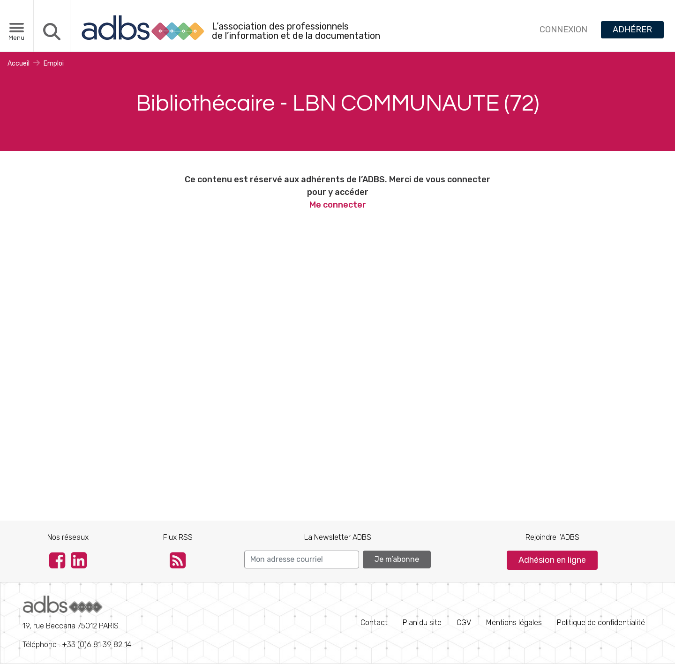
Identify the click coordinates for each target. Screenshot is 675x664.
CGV (464, 622)
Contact (374, 622)
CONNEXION (563, 29)
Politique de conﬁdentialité (601, 622)
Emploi (54, 63)
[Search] (301, 559)
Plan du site (422, 622)
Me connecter (337, 205)
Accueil (19, 63)
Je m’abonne (397, 559)
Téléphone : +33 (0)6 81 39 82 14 (76, 622)
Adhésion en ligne (552, 560)
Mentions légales (514, 622)
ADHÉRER (632, 29)
